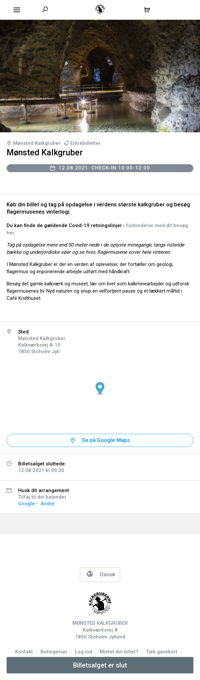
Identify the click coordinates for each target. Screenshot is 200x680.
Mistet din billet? (119, 652)
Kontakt (24, 652)
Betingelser (53, 652)
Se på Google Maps (106, 440)
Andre (47, 504)
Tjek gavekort (161, 652)
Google (26, 504)
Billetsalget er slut (100, 665)
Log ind (83, 652)
